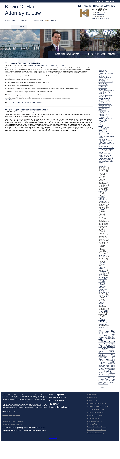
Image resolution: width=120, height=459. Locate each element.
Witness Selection (103, 378)
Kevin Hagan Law (106, 352)
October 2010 (103, 305)
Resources (39, 20)
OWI (107, 361)
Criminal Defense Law (57, 59)
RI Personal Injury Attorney (96, 409)
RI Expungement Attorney (95, 403)
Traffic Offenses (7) (104, 72)
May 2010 (101, 312)
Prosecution (111, 364)
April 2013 (101, 261)
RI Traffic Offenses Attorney (96, 424)
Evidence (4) (102, 82)
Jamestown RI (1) (104, 108)
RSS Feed (101, 381)
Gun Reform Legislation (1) (106, 138)
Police (100, 362)
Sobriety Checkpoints (106, 370)
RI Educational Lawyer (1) (106, 143)
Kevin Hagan (31, 106)
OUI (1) (100, 124)
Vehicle (108, 375)
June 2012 (101, 276)
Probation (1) (102, 114)
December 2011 (103, 284)
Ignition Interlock (106, 348)
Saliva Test (110, 368)
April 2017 (101, 191)
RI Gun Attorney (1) (104, 136)
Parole (113, 361)
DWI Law (37, 59)
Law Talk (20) (102, 123)
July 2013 (101, 257)
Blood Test (103, 326)
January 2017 (102, 195)
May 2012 (101, 277)
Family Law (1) (103, 70)
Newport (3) (102, 88)
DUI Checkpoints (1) (105, 112)
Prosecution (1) (103, 91)
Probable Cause (109, 362)
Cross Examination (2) (105, 89)
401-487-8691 (100, 14)
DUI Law (30, 59)
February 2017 (103, 194)
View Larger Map (53, 432)
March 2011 (102, 298)
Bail (107, 325)
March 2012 (102, 280)
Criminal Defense (29, 96)
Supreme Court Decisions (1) (103, 73)
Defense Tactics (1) (104, 98)
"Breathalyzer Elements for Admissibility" (23, 57)
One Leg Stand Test (109, 359)
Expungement (103, 342)
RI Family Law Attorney (94, 415)
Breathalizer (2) (103, 93)
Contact (55, 20)
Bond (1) (101, 120)
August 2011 (102, 290)
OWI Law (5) (102, 104)
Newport (40, 106)
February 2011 (103, 299)
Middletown (111, 355)
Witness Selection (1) (105, 99)
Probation (101, 364)
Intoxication (102, 350)
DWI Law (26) (102, 77)
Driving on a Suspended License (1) (106, 131)
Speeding (101, 371)
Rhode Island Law (106, 366)
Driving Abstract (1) (104, 149)
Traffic (107, 373)
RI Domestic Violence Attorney (97, 421)
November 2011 (103, 286)
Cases (112, 330)
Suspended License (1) (105, 155)
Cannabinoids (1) (103, 151)
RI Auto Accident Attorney (95, 406)
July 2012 (101, 274)
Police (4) (101, 107)
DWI (13, 96)
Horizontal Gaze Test (106, 347)
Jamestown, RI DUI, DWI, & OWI (11, 409)
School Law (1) (103, 140)
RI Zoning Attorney (93, 412)
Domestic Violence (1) (105, 154)
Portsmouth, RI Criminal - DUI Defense (12, 415)
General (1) (102, 64)
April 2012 (101, 279)
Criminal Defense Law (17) (105, 68)
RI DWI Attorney (92, 392)
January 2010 (102, 318)
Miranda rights (106, 356)
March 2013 (102, 263)
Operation (101, 361)
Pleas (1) (101, 156)
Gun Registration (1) (105, 134)
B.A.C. (100, 325)
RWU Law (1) (102, 126)
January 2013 (102, 266)
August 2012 (102, 273)
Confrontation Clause (106, 333)
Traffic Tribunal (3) (104, 148)
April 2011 (101, 296)
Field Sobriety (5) (103, 83)
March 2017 (102, 192)
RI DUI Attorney (92, 389)
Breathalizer (102, 330)
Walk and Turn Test (109, 376)
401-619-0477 (101, 13)
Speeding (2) (102, 102)
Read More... (9, 94)
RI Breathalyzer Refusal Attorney (97, 400)
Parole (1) (101, 115)
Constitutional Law (106, 336)
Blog (48, 20)
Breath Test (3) (103, 80)
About (15, 20)
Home (7, 20)
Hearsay (112, 345)
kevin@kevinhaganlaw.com (100, 18)
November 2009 (103, 321)
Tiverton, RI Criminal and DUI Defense (12, 418)
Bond (113, 326)
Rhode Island (103, 365)
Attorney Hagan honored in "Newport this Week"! (26, 104)
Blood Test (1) (103, 79)
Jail (113, 350)
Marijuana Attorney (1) (105, 152)
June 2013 (101, 258)
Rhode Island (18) (104, 95)
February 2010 (103, 317)
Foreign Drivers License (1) (106, 128)
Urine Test (101, 375)
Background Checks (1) (106, 142)
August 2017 (102, 185)
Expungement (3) (104, 92)
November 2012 (103, 268)
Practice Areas (26, 20)
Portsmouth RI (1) (104, 110)
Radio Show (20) (103, 121)
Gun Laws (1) (102, 133)
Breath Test (44, 59)
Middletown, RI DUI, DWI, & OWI (11, 412)
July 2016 (101, 204)
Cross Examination (106, 339)
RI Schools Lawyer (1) (105, 145)
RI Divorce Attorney (93, 418)
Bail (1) (100, 118)
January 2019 (102, 160)
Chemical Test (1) (104, 101)
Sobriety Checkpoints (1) (106, 85)
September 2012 (103, 271)
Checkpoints (102, 331)
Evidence (39, 96)
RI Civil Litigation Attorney (95, 427)
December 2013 (103, 249)
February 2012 (103, 282)
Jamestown (102, 352)
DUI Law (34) (102, 66)
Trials (113, 373)
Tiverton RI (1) (103, 111)
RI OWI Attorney (92, 395)
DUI (10, 96)
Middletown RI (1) (104, 105)
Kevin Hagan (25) (104, 86)
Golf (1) (100, 146)
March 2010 (102, 315)
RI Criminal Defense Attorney (96, 398)
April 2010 (101, 314)
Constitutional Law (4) (105, 76)
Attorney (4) (102, 96)
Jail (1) (100, 117)
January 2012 (102, 283)
